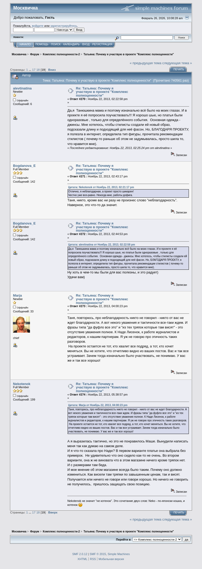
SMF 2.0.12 (79, 554)
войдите (37, 25)
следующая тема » (177, 63)
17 (34, 69)
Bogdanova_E (24, 166)
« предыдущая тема (145, 63)
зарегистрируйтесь (63, 25)
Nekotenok (21, 384)
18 (38, 69)
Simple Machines (119, 554)
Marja (17, 295)
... (30, 69)
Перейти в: (124, 539)
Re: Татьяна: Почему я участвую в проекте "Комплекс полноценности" (102, 91)
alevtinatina (22, 88)
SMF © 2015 (98, 554)
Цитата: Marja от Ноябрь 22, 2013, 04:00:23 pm (97, 405)
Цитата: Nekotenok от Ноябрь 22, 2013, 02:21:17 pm (101, 187)
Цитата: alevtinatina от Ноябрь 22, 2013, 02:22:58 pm (101, 244)
